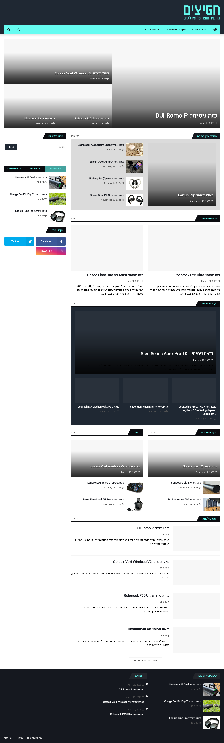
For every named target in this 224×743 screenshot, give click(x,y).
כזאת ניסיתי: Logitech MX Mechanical (98, 407)
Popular (55, 168)
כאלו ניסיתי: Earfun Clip (195, 195)
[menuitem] (215, 29)
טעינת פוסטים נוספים (145, 660)
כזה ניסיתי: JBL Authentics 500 (184, 499)
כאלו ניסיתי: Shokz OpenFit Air (107, 195)
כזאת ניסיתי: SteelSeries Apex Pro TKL (177, 354)
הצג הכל (75, 136)
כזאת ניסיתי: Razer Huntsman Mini (149, 407)
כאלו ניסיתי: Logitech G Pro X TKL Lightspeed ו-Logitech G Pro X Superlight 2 (197, 410)
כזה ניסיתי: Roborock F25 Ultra (92, 118)
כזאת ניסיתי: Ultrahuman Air (39, 118)
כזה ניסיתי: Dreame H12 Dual (31, 177)
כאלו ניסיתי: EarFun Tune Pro (31, 211)
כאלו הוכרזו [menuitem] (153, 29)
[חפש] (42, 147)
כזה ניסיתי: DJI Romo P (186, 115)
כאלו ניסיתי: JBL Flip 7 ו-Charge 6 (28, 194)
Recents (35, 168)
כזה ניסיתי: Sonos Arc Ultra (186, 483)
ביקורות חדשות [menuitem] (177, 29)
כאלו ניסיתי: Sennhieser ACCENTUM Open (101, 145)
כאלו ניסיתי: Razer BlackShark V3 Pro (103, 499)
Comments (14, 168)
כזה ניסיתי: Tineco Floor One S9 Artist (114, 275)
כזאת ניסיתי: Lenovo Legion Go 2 (105, 483)
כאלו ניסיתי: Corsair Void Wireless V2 (82, 73)
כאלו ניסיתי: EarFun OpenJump (107, 162)
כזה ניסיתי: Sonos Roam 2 (200, 466)
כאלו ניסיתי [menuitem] (200, 29)
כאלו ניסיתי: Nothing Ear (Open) (106, 178)
